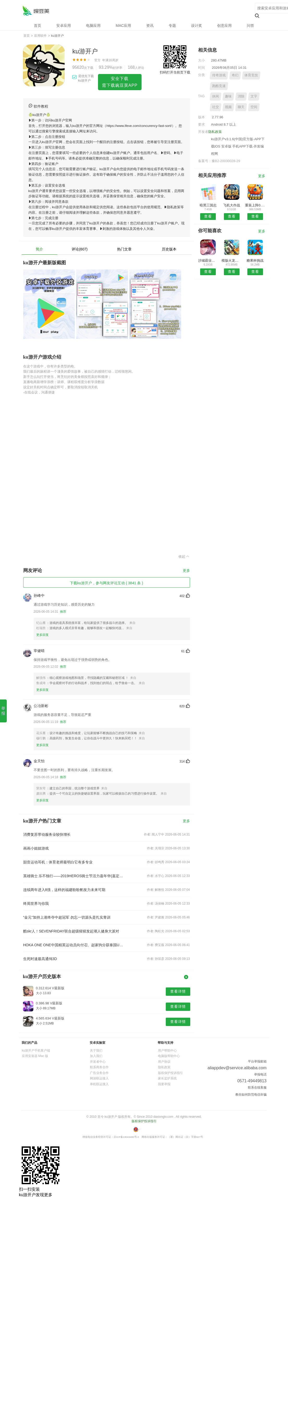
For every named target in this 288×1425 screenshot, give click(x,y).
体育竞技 (251, 75)
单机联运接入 (99, 1084)
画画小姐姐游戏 (36, 848)
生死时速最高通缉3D (40, 959)
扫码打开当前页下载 (175, 72)
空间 (253, 107)
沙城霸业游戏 (208, 260)
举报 (3, 710)
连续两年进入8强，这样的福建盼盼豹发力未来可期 (64, 890)
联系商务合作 (99, 1067)
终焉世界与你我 (36, 903)
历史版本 (169, 249)
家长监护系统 (167, 1078)
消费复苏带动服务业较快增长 (47, 834)
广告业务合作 (99, 1073)
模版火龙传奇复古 (232, 260)
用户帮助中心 (167, 1050)
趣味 (228, 96)
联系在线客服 (257, 1087)
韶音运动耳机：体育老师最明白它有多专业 (58, 862)
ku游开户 (35, 10)
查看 (208, 216)
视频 (228, 107)
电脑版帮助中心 (169, 1056)
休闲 (215, 96)
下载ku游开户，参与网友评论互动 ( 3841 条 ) (106, 583)
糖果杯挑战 (255, 260)
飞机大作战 (231, 205)
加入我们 (96, 1056)
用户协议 (164, 1062)
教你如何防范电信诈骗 (251, 1094)
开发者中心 (98, 1062)
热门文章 (124, 249)
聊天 (241, 107)
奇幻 (235, 75)
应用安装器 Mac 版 (35, 1056)
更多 (186, 571)
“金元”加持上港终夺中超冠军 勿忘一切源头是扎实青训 (67, 917)
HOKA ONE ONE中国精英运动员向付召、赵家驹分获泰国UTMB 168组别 (73, 945)
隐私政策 (215, 132)
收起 (184, 556)
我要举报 (164, 1084)
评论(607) (80, 249)
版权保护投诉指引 (170, 1073)
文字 (253, 96)
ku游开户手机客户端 (36, 1050)
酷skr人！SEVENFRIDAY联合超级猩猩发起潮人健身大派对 (71, 931)
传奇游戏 (219, 75)
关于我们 (96, 1050)
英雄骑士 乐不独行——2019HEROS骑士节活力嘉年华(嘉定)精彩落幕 (73, 876)
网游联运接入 (99, 1078)
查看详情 (178, 991)
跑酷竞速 (219, 86)
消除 (241, 96)
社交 (215, 107)
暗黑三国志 (208, 205)
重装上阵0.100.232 (255, 205)
